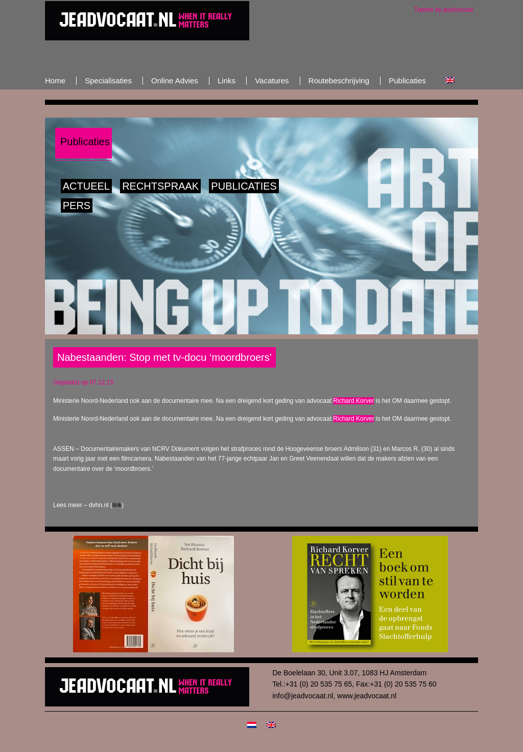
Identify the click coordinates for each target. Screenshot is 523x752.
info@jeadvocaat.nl (302, 696)
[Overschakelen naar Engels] (450, 80)
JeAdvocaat (147, 20)
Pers (76, 205)
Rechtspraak (160, 186)
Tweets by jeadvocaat (443, 9)
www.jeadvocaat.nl (366, 696)
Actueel (86, 186)
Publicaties (244, 186)
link (117, 505)
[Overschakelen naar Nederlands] (252, 724)
